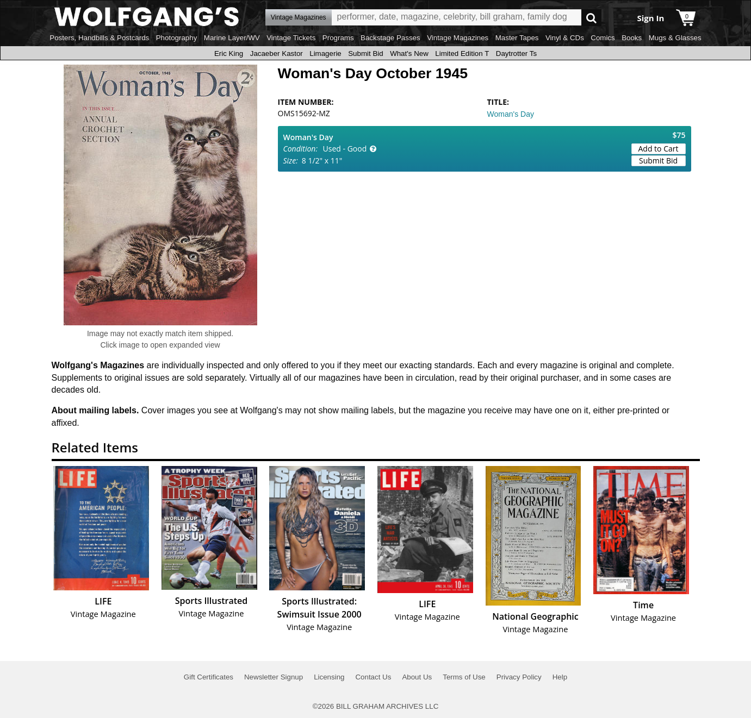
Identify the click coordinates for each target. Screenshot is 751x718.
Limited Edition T (462, 53)
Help (560, 677)
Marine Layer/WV (232, 38)
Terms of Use (464, 677)
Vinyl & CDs (564, 38)
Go (591, 17)
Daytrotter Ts (516, 53)
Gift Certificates (208, 677)
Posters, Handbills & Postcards (99, 38)
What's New (409, 53)
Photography (176, 38)
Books (632, 38)
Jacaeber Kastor (276, 53)
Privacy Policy (519, 677)
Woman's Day (510, 114)
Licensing (329, 677)
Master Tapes (517, 38)
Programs (338, 38)
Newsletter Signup (273, 677)
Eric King (228, 53)
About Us (417, 677)
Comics (603, 38)
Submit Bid (365, 53)
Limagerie (325, 53)
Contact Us (373, 677)
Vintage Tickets (290, 38)
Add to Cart (658, 148)
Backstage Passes (390, 38)
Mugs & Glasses (675, 38)
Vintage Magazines (457, 38)
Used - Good (345, 148)
